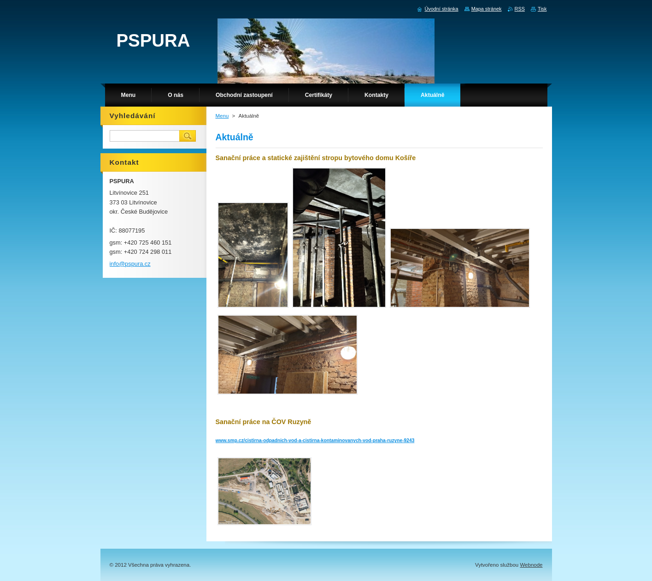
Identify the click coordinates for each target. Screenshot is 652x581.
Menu (222, 116)
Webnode (531, 565)
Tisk (542, 9)
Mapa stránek (486, 9)
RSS (520, 9)
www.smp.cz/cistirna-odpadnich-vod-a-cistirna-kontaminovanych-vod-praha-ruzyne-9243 (315, 440)
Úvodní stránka (441, 9)
